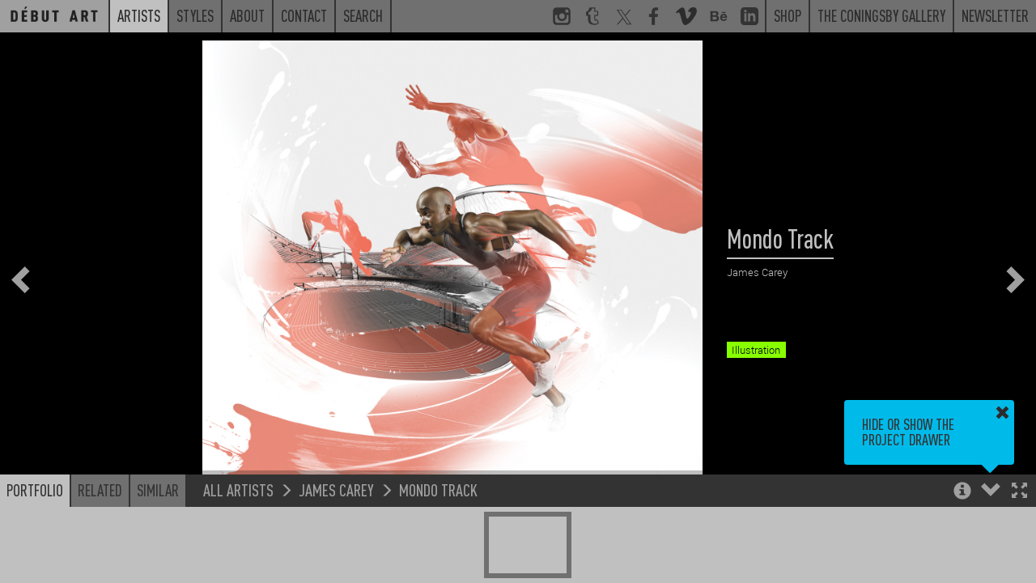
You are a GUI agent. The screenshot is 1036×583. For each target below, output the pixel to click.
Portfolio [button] (34, 489)
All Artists (238, 489)
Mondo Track (438, 489)
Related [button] (100, 489)
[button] (1019, 492)
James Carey (336, 489)
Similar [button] (158, 489)
